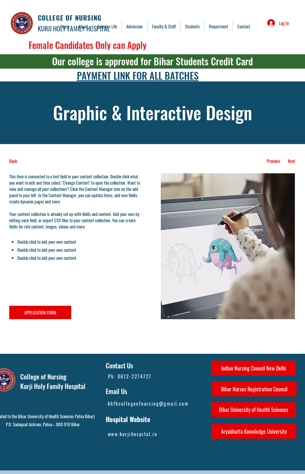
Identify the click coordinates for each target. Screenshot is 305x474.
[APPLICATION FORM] (40, 312)
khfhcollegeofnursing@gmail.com (148, 403)
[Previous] (273, 161)
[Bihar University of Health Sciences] (253, 409)
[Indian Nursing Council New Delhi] (253, 368)
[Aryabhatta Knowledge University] (253, 431)
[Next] (291, 161)
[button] (163, 26)
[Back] (31, 161)
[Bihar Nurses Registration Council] (254, 389)
